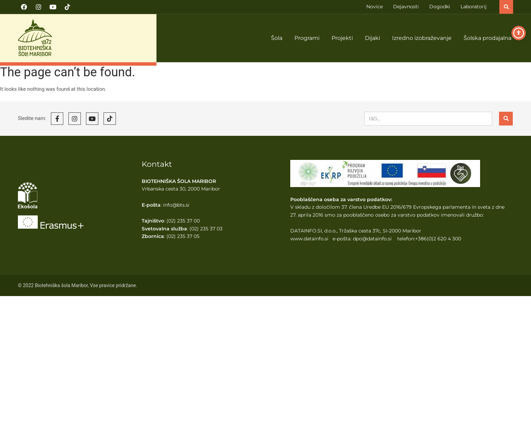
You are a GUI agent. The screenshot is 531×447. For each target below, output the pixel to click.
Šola (276, 38)
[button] (506, 7)
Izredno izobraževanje (422, 38)
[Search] (506, 119)
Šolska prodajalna (487, 38)
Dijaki (372, 38)
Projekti (342, 38)
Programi (306, 38)
